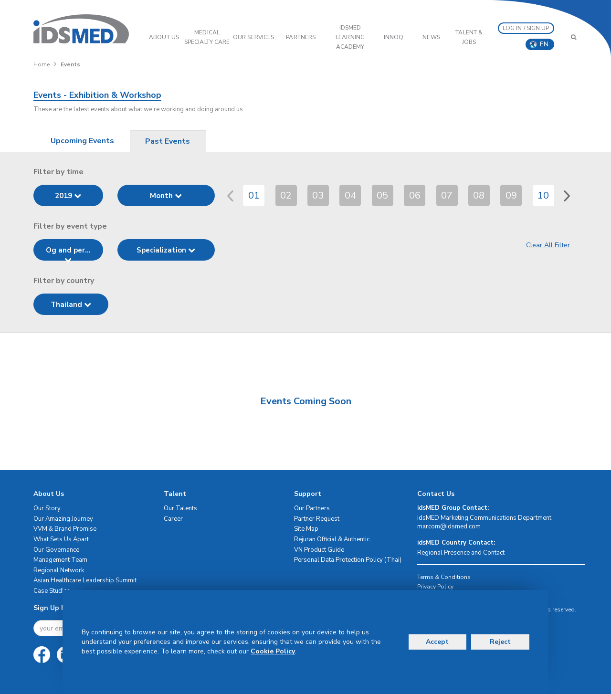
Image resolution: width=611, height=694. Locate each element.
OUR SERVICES (253, 37)
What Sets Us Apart (61, 539)
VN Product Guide (319, 550)
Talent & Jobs (469, 37)
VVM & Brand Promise (64, 529)
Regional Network (58, 570)
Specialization (166, 250)
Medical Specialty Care (207, 37)
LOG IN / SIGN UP (526, 28)
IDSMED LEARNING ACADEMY (350, 37)
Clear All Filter (548, 245)
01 (254, 195)
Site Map (306, 529)
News (431, 37)
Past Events (167, 141)
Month (166, 195)
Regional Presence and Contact (461, 552)
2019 (68, 195)
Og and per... (68, 253)
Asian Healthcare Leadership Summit (85, 580)
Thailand (71, 304)
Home (41, 64)
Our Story (47, 508)
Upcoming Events (82, 141)
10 (543, 195)
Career (173, 519)
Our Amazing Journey (63, 519)
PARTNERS (301, 37)
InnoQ (394, 37)
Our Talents (180, 508)
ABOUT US (164, 37)
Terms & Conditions (444, 577)
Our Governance (56, 550)
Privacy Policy (435, 586)
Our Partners (312, 508)
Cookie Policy (273, 651)
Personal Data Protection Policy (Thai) (347, 560)
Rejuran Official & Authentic (331, 539)
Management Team (60, 560)
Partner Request (316, 519)
